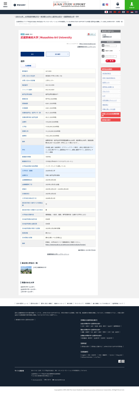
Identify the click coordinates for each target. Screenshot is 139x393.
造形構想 (57, 54)
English (84, 355)
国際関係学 (117, 326)
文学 (83, 326)
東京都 (27, 34)
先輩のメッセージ (59, 303)
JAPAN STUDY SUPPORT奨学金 (113, 346)
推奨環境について (117, 303)
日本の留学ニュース (22, 303)
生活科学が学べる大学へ (28, 289)
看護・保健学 (85, 332)
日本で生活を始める (108, 78)
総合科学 (109, 338)
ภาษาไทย (97, 357)
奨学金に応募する (108, 87)
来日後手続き (106, 73)
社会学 (110, 326)
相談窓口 (105, 105)
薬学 (100, 332)
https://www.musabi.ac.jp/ (87, 44)
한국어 (112, 355)
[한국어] (123, 12)
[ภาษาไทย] (136, 12)
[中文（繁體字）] (119, 12)
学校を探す (20, 5)
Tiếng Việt (119, 355)
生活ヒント (106, 82)
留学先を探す (35, 303)
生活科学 (96, 338)
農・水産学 (115, 332)
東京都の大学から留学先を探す (25, 320)
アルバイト (106, 91)
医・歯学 (94, 332)
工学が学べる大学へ (27, 292)
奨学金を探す (106, 120)
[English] (110, 12)
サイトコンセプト (36, 380)
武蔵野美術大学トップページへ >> (58, 254)
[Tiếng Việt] (127, 12)
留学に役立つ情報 (46, 303)
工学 (109, 332)
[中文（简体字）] (115, 12)
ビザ (103, 96)
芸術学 (103, 338)
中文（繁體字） (103, 355)
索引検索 (69, 303)
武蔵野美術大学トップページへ (86, 47)
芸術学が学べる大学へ (28, 287)
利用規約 (87, 303)
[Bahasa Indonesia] (132, 12)
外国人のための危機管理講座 (110, 114)
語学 (87, 326)
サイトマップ (79, 303)
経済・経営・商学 (100, 326)
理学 (104, 332)
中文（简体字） (92, 355)
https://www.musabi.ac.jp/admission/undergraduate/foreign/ (66, 244)
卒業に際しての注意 (108, 109)
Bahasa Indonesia (87, 357)
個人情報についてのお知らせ (101, 303)
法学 (92, 326)
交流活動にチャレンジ (109, 100)
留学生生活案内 (107, 69)
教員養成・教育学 (87, 338)
